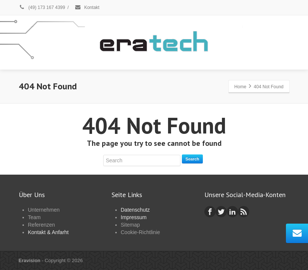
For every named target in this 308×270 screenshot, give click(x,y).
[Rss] (243, 211)
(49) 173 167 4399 (42, 7)
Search (192, 159)
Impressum (134, 217)
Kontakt (87, 7)
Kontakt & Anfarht (48, 232)
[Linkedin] (232, 211)
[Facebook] (210, 211)
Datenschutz (135, 210)
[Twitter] (221, 211)
